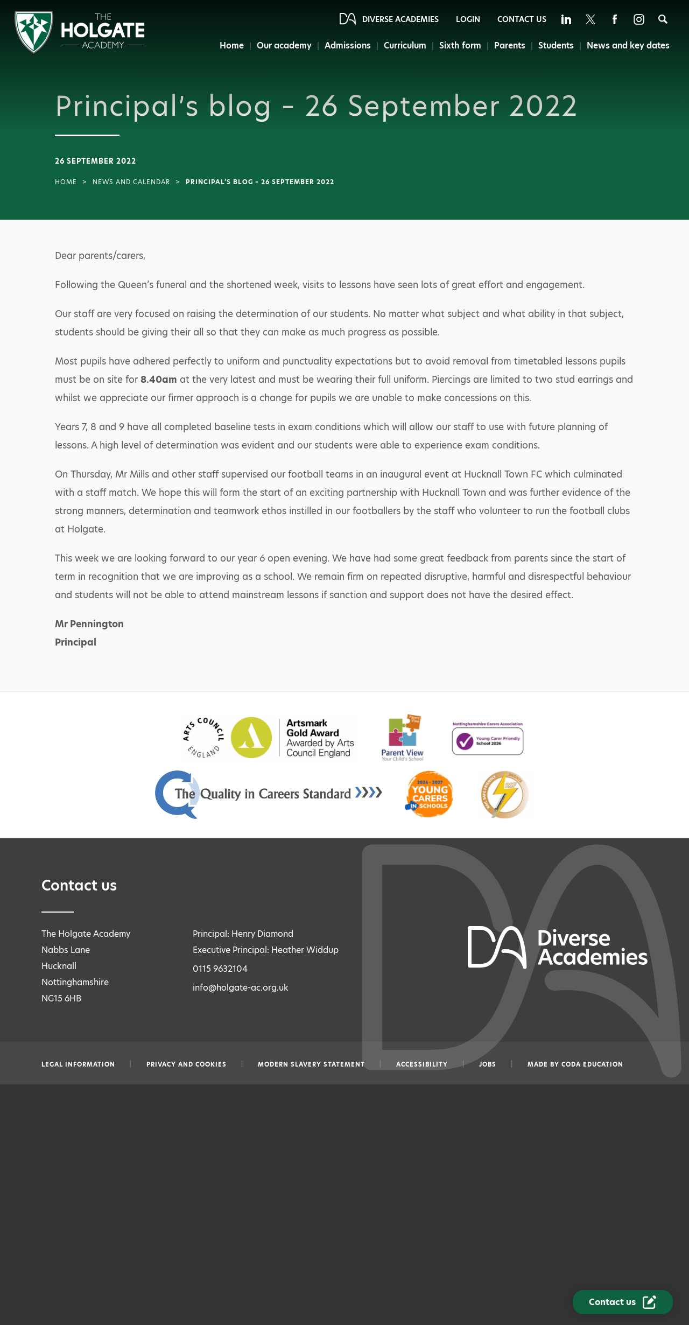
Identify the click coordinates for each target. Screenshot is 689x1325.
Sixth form (460, 45)
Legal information (78, 1064)
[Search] (663, 19)
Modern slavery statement (311, 1064)
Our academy (284, 45)
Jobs (487, 1064)
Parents (509, 45)
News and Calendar (131, 182)
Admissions (348, 45)
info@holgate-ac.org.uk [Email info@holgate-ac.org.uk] (241, 987)
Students (556, 45)
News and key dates (628, 45)
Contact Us (521, 19)
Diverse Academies (400, 19)
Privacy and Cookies (186, 1064)
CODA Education (592, 1064)
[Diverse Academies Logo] (79, 51)
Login (468, 19)
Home (232, 45)
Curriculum (405, 45)
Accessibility (422, 1064)
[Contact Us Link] (623, 1302)
